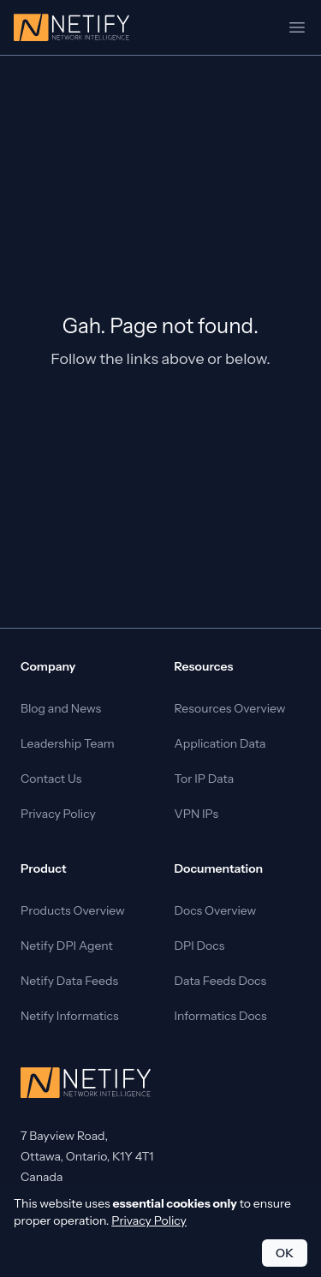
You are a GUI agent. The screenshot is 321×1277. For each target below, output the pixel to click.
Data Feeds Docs (221, 980)
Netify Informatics (70, 1015)
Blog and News (61, 708)
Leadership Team (68, 743)
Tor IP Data (205, 778)
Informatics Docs (221, 1015)
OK (285, 1253)
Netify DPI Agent (67, 945)
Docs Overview (216, 910)
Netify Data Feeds (69, 980)
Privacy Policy (58, 813)
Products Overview (73, 910)
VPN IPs (197, 813)
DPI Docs (200, 945)
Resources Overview (230, 708)
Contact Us (51, 778)
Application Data (220, 743)
